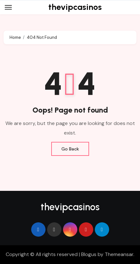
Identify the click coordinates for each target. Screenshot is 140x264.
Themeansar (119, 254)
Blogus (88, 254)
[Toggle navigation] (8, 7)
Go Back (70, 149)
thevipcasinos (75, 7)
